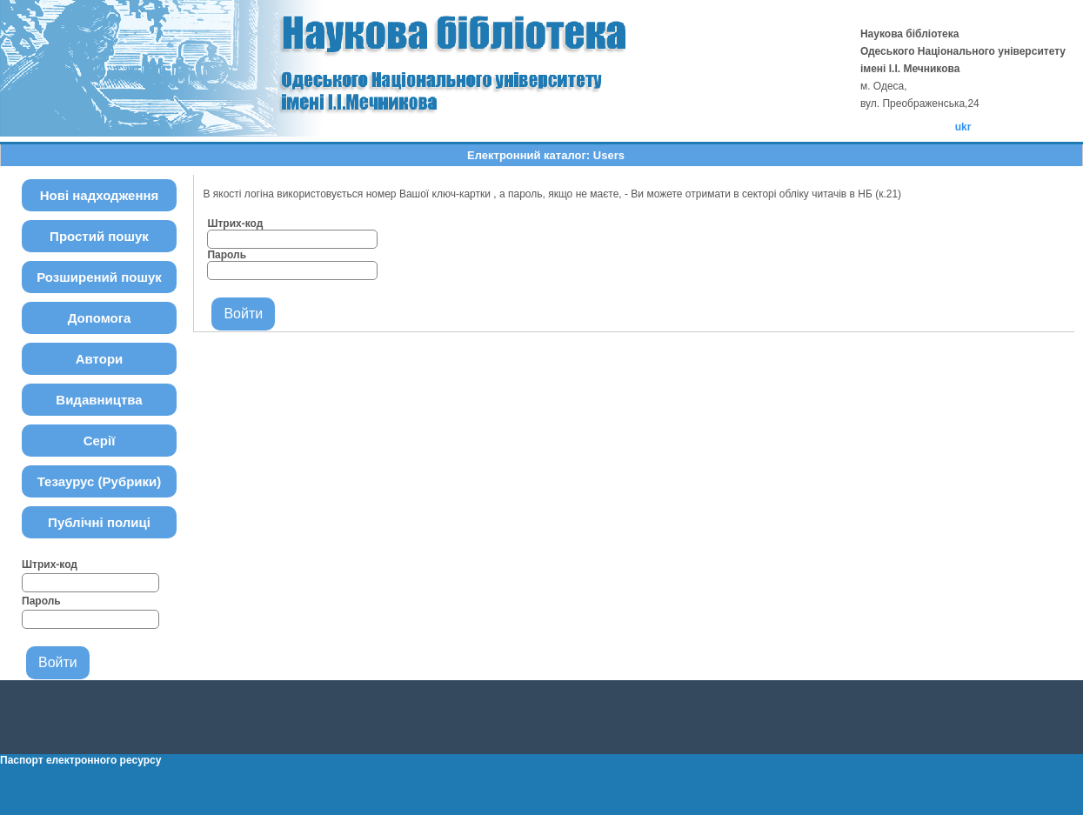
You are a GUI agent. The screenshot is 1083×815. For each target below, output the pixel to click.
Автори (100, 358)
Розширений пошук (99, 277)
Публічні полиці (99, 522)
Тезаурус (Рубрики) (99, 481)
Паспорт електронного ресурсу (80, 760)
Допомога (99, 318)
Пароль (41, 601)
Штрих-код (49, 564)
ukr (963, 127)
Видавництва (99, 399)
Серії (100, 440)
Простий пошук (99, 236)
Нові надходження (99, 195)
